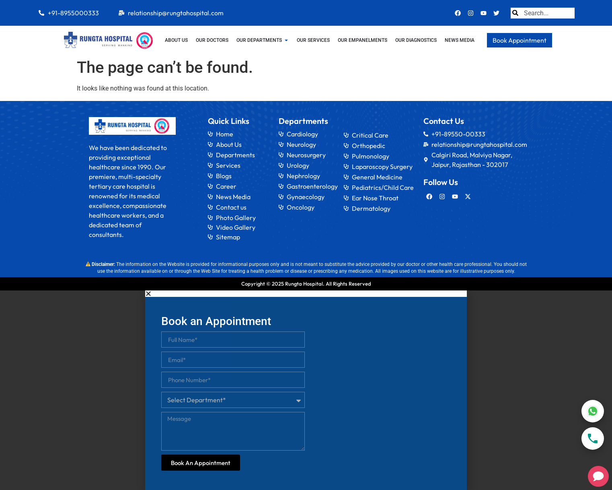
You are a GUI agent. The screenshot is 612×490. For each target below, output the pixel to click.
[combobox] (543, 13)
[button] (306, 293)
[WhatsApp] (592, 411)
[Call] (592, 438)
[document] (306, 390)
